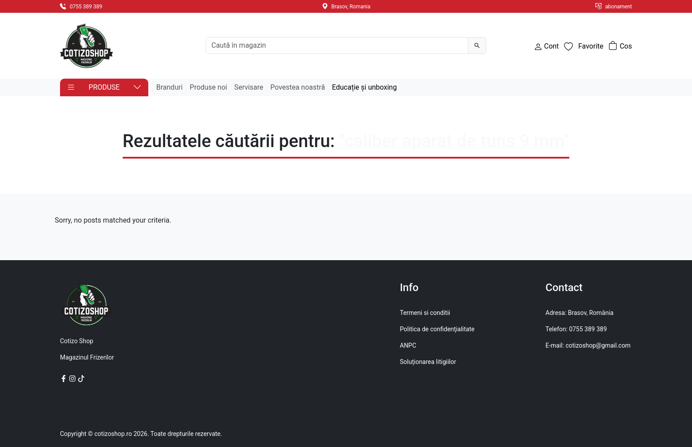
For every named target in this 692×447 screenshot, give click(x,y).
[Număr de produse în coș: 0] (620, 46)
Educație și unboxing (364, 87)
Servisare (248, 87)
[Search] (337, 45)
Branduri (169, 87)
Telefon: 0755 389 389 (576, 329)
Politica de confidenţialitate (437, 329)
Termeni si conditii (425, 312)
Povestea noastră (298, 87)
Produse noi (208, 87)
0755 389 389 (81, 7)
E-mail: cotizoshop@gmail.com (588, 345)
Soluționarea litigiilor (428, 361)
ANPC (408, 345)
